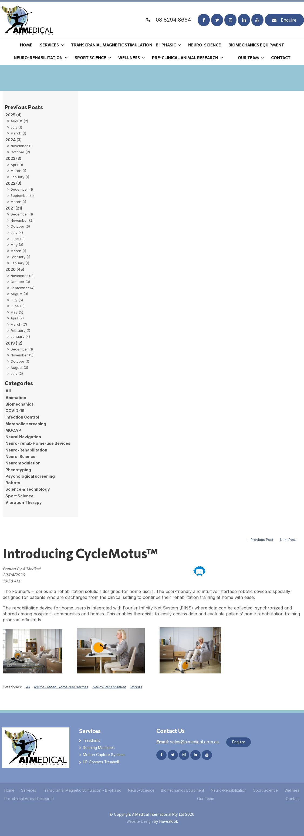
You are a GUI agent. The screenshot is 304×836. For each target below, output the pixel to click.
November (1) (22, 146)
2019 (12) (13, 343)
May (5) (17, 312)
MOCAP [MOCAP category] (13, 430)
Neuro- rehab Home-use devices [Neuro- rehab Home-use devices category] (37, 443)
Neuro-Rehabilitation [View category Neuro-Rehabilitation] (109, 687)
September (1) (22, 195)
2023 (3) (13, 158)
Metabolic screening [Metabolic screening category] (25, 424)
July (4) (17, 232)
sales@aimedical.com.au (187, 741)
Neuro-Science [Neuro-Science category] (20, 456)
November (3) (22, 276)
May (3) (17, 244)
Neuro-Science (204, 44)
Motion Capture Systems (104, 755)
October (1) (20, 361)
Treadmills (91, 740)
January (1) (20, 177)
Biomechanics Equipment (256, 44)
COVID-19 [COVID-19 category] (15, 410)
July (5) (17, 300)
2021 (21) (13, 208)
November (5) (22, 355)
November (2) (22, 220)
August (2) (19, 121)
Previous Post (261, 540)
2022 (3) (13, 183)
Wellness (129, 57)
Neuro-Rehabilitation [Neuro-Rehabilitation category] (26, 450)
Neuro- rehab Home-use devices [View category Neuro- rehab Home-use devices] (61, 687)
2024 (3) (13, 139)
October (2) (20, 152)
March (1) (18, 133)
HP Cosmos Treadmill (101, 762)
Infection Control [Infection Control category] (22, 417)
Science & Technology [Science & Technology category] (27, 489)
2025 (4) (13, 115)
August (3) (19, 294)
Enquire (288, 20)
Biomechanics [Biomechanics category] (19, 404)
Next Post (288, 540)
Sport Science (90, 57)
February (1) (20, 257)
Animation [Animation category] (15, 397)
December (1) (22, 189)
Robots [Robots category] (12, 482)
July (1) (16, 127)
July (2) (17, 373)
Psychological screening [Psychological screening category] (30, 476)
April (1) (17, 165)
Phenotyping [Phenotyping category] (18, 469)
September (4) (23, 288)
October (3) (20, 281)
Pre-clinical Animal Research (185, 57)
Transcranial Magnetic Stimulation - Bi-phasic (123, 44)
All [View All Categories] (28, 687)
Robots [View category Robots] (136, 687)
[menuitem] (9, 790)
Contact (281, 57)
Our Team (248, 57)
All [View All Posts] (8, 391)
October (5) (20, 226)
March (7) (19, 324)
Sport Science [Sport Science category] (19, 496)
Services (49, 44)
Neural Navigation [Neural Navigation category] (23, 436)
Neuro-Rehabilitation (38, 57)
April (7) (17, 318)
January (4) (20, 336)
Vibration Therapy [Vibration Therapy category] (23, 502)
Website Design (139, 821)
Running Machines (99, 748)
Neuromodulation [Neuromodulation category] (22, 463)
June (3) (18, 239)
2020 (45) (14, 269)
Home (26, 44)
